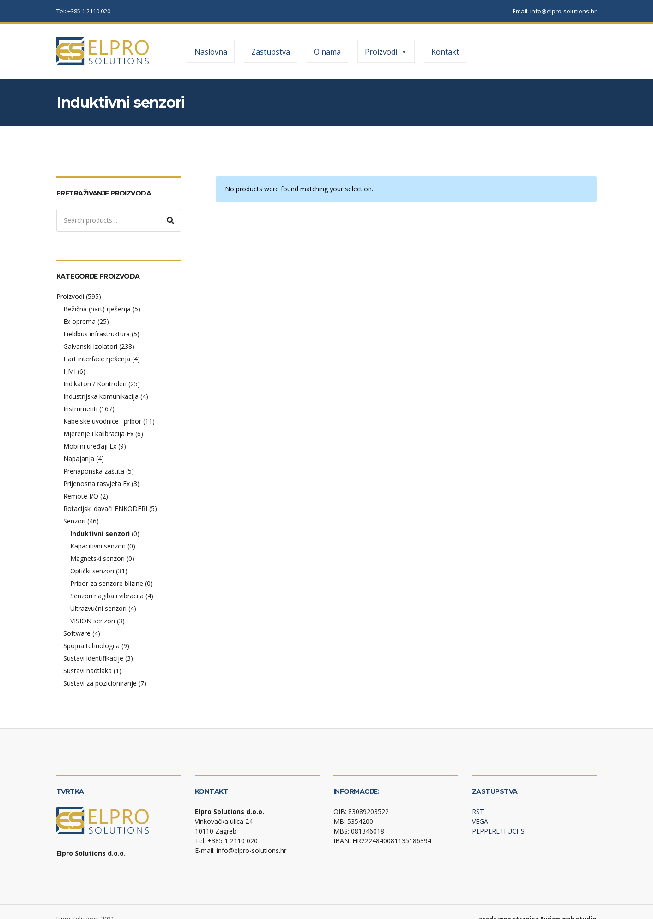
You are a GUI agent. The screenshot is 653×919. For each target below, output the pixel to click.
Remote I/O (80, 496)
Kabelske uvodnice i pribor (102, 421)
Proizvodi (386, 52)
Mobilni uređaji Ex (89, 446)
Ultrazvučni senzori (98, 608)
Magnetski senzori (97, 558)
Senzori (74, 521)
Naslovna (210, 52)
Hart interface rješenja (96, 358)
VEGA (480, 821)
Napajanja (78, 458)
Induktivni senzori (100, 533)
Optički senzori (92, 570)
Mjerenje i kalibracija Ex (98, 433)
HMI (69, 371)
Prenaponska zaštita (93, 471)
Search (170, 220)
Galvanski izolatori (90, 346)
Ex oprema (79, 321)
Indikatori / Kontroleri (95, 383)
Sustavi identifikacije (93, 658)
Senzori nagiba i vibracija (107, 595)
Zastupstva (270, 52)
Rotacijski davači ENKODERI (105, 508)
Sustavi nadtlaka (87, 670)
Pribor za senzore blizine (106, 583)
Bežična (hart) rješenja (97, 308)
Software (77, 633)
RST (478, 811)
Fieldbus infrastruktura (96, 333)
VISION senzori (92, 620)
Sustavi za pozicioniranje (100, 683)
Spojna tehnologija (91, 645)
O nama (327, 52)
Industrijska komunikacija (101, 396)
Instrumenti (80, 408)
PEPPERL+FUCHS (498, 831)
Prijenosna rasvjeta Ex (96, 483)
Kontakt (445, 52)
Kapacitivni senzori (98, 546)
